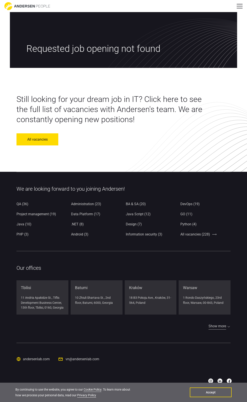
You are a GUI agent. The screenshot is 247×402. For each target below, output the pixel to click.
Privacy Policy (86, 395)
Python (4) (188, 224)
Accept (211, 392)
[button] (240, 6)
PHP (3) (22, 234)
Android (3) (79, 234)
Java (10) (23, 224)
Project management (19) (36, 214)
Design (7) (134, 224)
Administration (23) (86, 204)
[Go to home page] (27, 6)
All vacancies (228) (195, 234)
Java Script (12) (138, 214)
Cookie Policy (92, 389)
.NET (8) (77, 224)
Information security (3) (144, 234)
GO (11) (186, 214)
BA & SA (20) (136, 204)
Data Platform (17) (85, 214)
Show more (217, 326)
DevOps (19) (190, 204)
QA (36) (22, 204)
